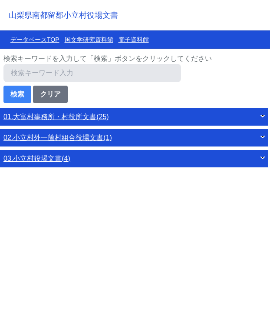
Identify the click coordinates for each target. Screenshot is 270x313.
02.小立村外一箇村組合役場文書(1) (57, 137)
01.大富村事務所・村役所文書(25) (56, 116)
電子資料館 (134, 39)
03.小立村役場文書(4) (36, 158)
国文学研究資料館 (89, 39)
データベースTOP (34, 39)
